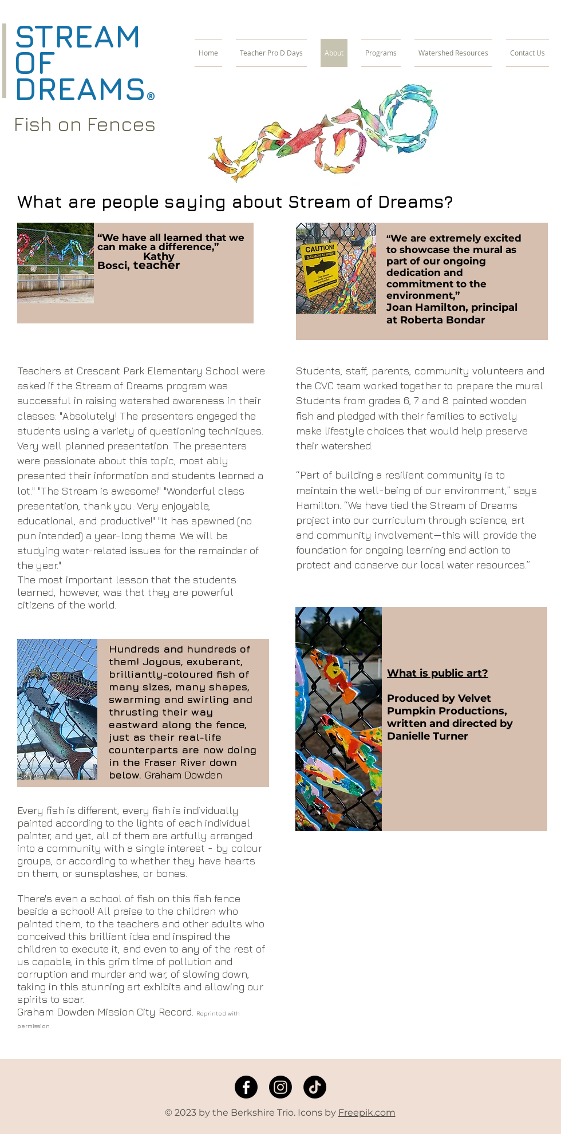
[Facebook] (246, 1087)
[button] (381, 53)
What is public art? (437, 673)
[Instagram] (280, 1087)
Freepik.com (367, 1112)
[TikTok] (314, 1087)
